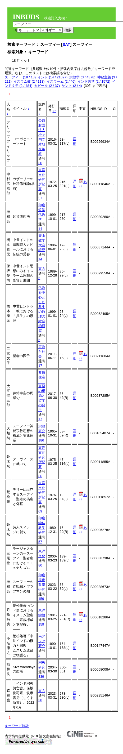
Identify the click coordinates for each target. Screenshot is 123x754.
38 (40, 700)
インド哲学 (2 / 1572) (94, 81)
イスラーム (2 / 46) (61, 81)
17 (40, 366)
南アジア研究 (41, 641)
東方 (41, 269)
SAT (66, 44)
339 (41, 677)
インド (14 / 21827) (52, 77)
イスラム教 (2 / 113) (28, 81)
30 (40, 163)
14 (40, 229)
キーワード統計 (17, 726)
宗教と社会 (41, 351)
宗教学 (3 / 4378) (82, 77)
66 (40, 476)
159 (41, 599)
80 (40, 565)
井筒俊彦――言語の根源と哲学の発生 (41, 391)
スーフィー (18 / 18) (20, 77)
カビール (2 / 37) (47, 86)
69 (40, 511)
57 (40, 198)
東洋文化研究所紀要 (41, 179)
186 (41, 440)
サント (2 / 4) (72, 86)
